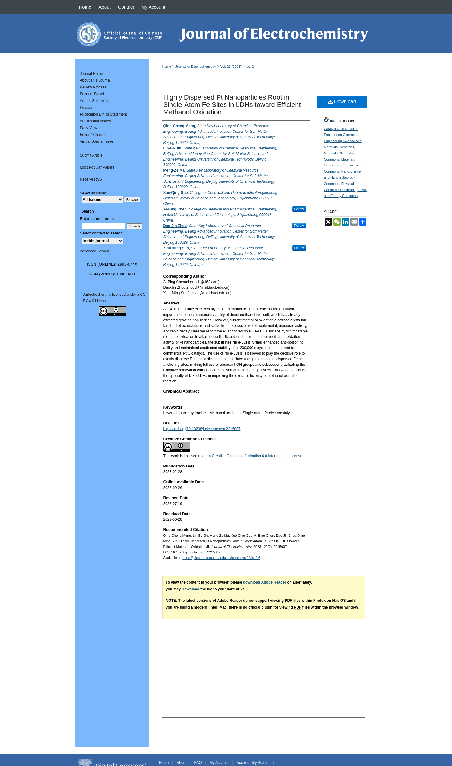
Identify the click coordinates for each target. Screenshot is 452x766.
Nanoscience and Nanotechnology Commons (342, 177)
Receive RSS (91, 179)
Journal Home (91, 73)
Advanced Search (94, 251)
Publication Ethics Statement (103, 114)
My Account (219, 762)
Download (342, 101)
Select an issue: (93, 193)
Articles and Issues (95, 121)
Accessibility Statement (255, 762)
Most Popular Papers (97, 167)
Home (166, 66)
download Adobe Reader (264, 582)
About (181, 762)
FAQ (198, 762)
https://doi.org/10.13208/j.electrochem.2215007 (202, 429)
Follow (299, 209)
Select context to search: (102, 233)
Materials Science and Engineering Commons (343, 165)
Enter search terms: (97, 218)
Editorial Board (92, 94)
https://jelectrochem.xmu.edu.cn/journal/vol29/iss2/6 (221, 558)
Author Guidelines (94, 101)
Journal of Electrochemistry (195, 66)
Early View (88, 128)
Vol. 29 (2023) (231, 66)
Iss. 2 (250, 66)
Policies (86, 107)
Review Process (93, 87)
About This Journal (95, 80)
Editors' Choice (92, 134)
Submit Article (91, 155)
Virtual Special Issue (97, 141)
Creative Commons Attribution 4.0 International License (257, 456)
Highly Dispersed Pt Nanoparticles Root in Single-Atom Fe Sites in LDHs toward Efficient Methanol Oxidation (232, 104)
